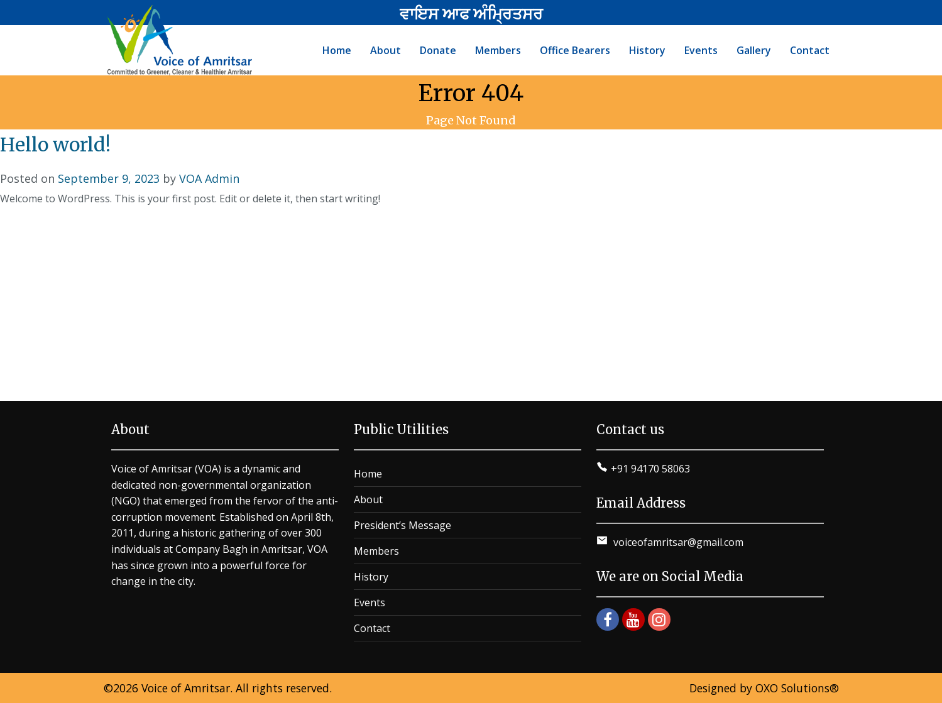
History (371, 577)
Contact (372, 628)
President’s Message (402, 525)
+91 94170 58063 (650, 469)
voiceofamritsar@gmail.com (677, 542)
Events (369, 602)
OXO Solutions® (797, 687)
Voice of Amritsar (185, 687)
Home (368, 474)
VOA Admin (209, 178)
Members (376, 551)
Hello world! (55, 144)
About (368, 499)
